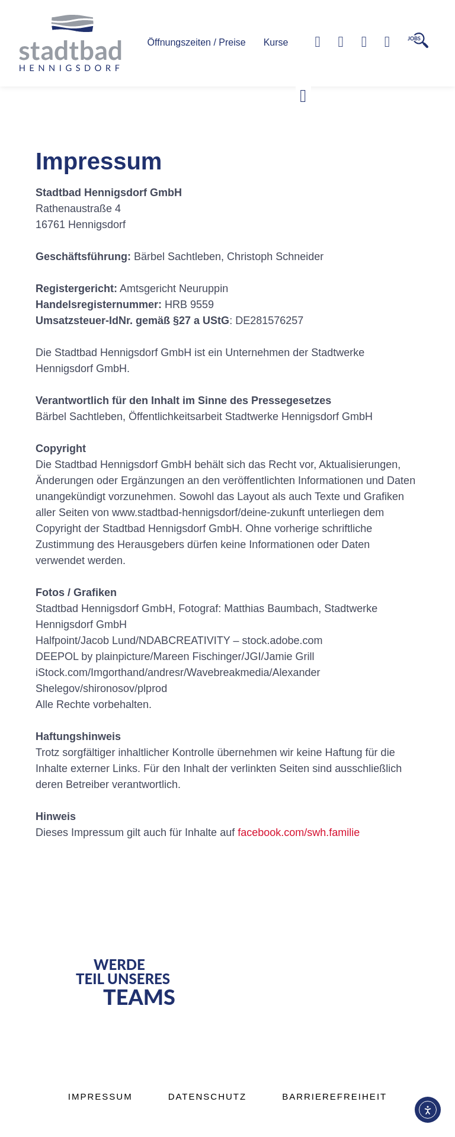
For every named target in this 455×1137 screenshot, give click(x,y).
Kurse (276, 42)
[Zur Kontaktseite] (387, 41)
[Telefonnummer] (317, 41)
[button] (303, 96)
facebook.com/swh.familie (299, 832)
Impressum (100, 1096)
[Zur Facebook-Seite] (364, 41)
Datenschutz (207, 1096)
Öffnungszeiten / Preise (197, 42)
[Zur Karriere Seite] (418, 40)
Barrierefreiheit (334, 1096)
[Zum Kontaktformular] (341, 41)
